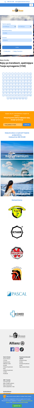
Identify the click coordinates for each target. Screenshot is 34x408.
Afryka (20, 365)
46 (18, 86)
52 (6, 89)
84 (17, 98)
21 (3, 80)
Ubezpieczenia (6, 362)
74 (12, 95)
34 (12, 83)
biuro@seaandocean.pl (22, 1)
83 (14, 98)
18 (24, 77)
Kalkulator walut (7, 363)
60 (30, 89)
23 (9, 80)
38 (24, 83)
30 (30, 80)
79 (27, 95)
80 (30, 95)
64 (12, 92)
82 (11, 98)
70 (30, 92)
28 (24, 80)
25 (15, 80)
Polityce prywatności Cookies (20, 402)
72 (6, 95)
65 (15, 92)
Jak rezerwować (7, 393)
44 (12, 86)
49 (27, 86)
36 (18, 83)
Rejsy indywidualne (7, 385)
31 (3, 83)
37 (21, 83)
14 (12, 77)
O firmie (5, 360)
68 (24, 92)
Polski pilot (7, 51)
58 (24, 89)
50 (30, 86)
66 (18, 92)
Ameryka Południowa (24, 363)
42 (6, 86)
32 (6, 83)
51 (3, 89)
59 (27, 89)
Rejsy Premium (18, 51)
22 (6, 80)
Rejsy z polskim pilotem (8, 383)
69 (27, 92)
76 (18, 95)
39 (27, 83)
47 (21, 86)
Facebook (5, 373)
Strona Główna (6, 358)
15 (15, 77)
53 (9, 89)
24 (12, 80)
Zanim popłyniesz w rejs (8, 386)
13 (9, 77)
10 (30, 74)
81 (8, 98)
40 (30, 83)
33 (9, 83)
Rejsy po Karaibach (10, 63)
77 (21, 95)
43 (9, 86)
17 (21, 77)
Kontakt (5, 365)
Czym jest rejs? (6, 381)
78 (24, 95)
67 (21, 92)
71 (3, 95)
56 (18, 89)
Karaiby (21, 362)
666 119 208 (10, 1)
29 (27, 80)
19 (27, 77)
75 (15, 95)
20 (30, 77)
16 (18, 77)
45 (15, 86)
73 (9, 95)
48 (24, 86)
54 (12, 89)
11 (3, 77)
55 (15, 89)
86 (23, 98)
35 (15, 83)
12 (6, 77)
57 (21, 89)
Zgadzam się (17, 406)
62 (6, 92)
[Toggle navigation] (31, 5)
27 (21, 80)
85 (20, 98)
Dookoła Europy (23, 360)
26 (18, 80)
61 (3, 92)
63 (9, 92)
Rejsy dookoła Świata (24, 367)
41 (3, 86)
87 (26, 98)
